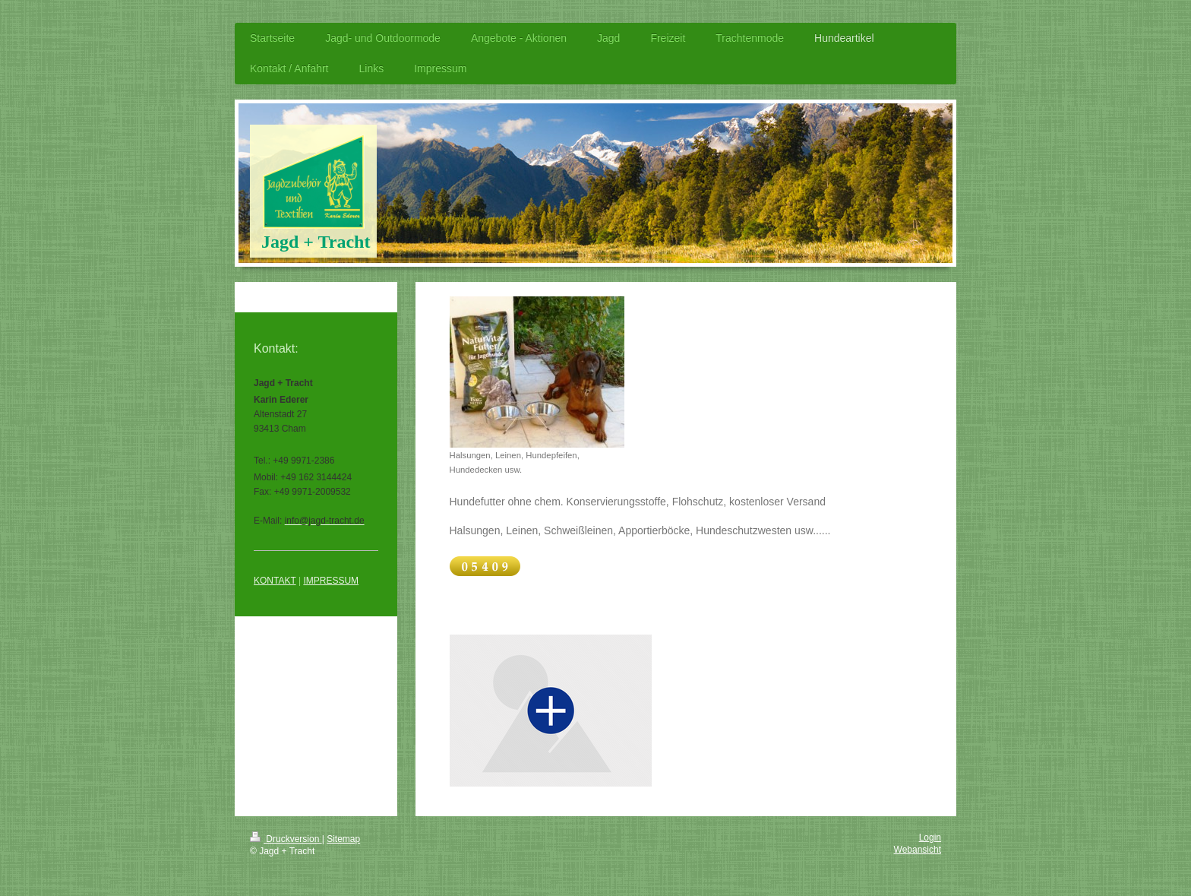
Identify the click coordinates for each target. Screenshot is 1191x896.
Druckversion (286, 839)
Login (930, 837)
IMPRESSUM (331, 580)
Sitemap (343, 839)
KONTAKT (275, 580)
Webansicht (917, 849)
